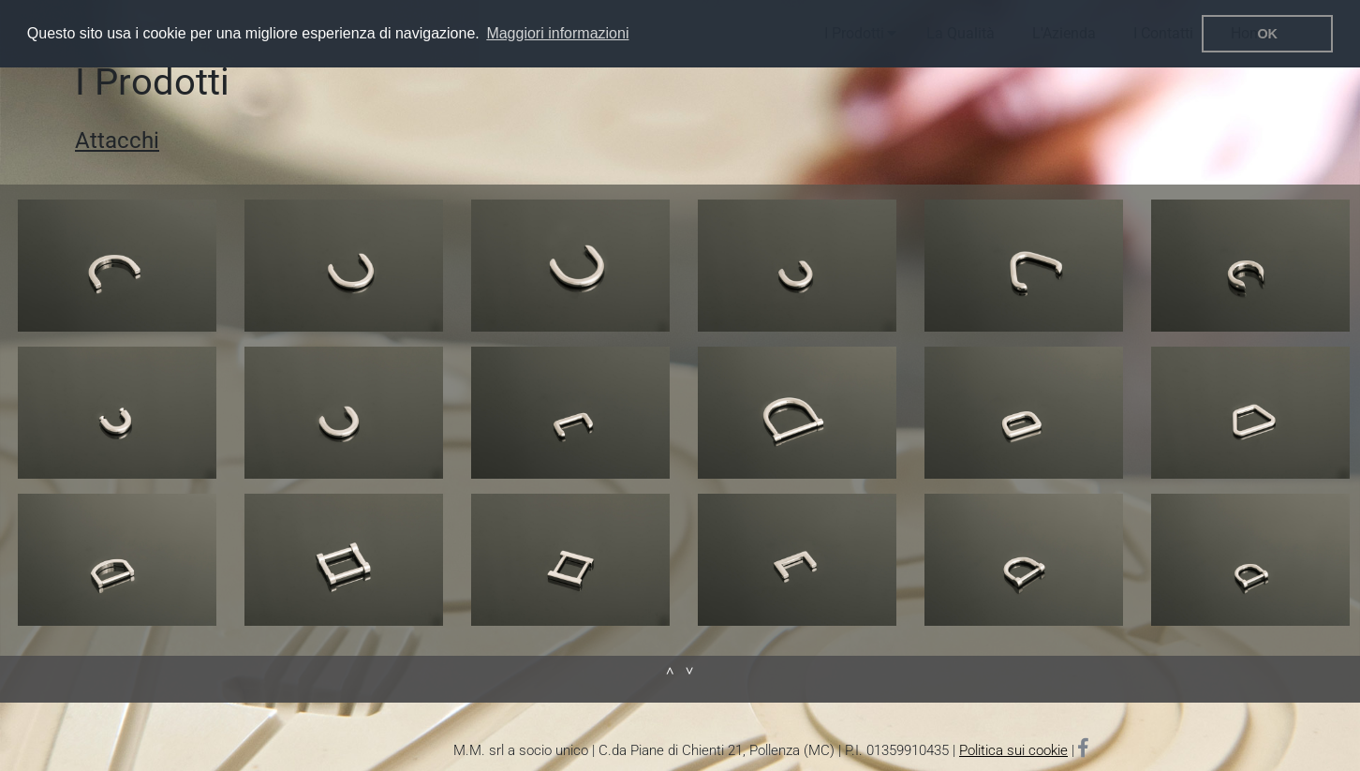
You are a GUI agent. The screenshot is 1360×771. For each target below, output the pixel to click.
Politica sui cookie (1013, 750)
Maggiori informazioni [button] (557, 33)
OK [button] (1267, 33)
